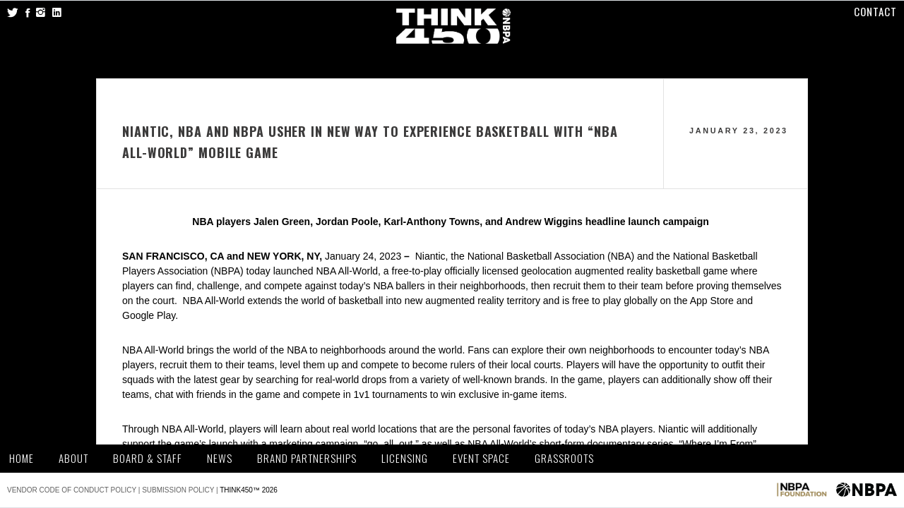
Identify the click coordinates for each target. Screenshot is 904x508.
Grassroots (564, 458)
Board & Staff (147, 458)
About (73, 458)
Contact (875, 11)
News (219, 458)
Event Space (481, 458)
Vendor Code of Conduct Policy (71, 490)
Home (21, 458)
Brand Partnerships (307, 458)
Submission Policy (178, 490)
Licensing (404, 458)
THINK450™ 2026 (249, 490)
